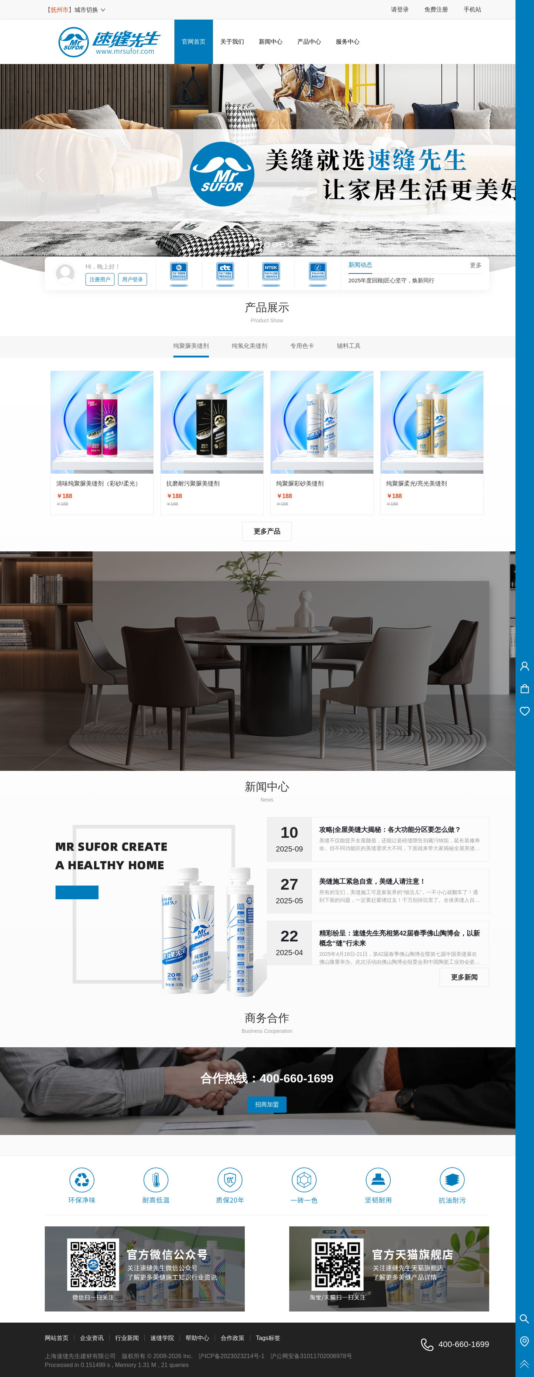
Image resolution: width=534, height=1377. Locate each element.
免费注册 (436, 9)
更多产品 (267, 531)
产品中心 (309, 41)
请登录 (400, 9)
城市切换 (90, 10)
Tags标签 (268, 1338)
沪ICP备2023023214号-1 (231, 1356)
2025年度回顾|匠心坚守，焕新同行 (391, 281)
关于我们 (232, 41)
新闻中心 (271, 41)
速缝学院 (162, 1338)
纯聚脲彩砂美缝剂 (300, 483)
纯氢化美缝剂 (249, 346)
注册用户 (100, 279)
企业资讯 (92, 1338)
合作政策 (232, 1338)
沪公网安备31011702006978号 (311, 1356)
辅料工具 (349, 346)
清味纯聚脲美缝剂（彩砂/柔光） (98, 483)
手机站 (472, 9)
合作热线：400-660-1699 (266, 1078)
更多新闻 (464, 977)
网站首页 (57, 1338)
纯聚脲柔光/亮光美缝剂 (416, 483)
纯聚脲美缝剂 (191, 346)
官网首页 (194, 41)
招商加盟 (267, 1104)
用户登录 (132, 279)
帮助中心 (197, 1338)
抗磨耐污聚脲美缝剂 (193, 483)
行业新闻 (127, 1338)
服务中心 (348, 41)
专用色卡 (302, 346)
